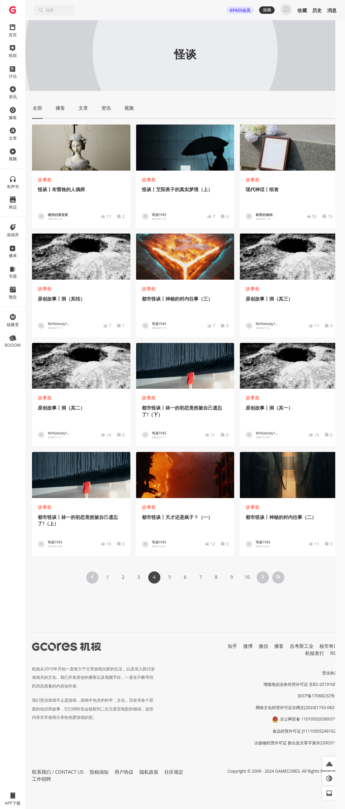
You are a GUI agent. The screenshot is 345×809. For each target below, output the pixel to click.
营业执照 (330, 673)
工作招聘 (41, 779)
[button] (329, 763)
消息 (332, 10)
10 (247, 577)
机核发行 (314, 653)
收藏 (302, 10)
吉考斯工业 (301, 646)
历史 (317, 10)
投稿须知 (99, 772)
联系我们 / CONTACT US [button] (58, 772)
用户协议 (124, 772)
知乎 (232, 646)
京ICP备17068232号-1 (318, 696)
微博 (248, 646)
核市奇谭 (328, 646)
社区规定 (173, 772)
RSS (334, 653)
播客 (279, 646)
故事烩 (45, 179)
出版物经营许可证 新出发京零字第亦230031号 (296, 743)
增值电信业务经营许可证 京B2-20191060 (300, 684)
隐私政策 (148, 772)
